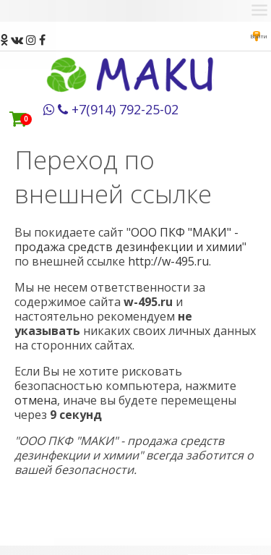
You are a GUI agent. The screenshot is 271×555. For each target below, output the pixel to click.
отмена (35, 400)
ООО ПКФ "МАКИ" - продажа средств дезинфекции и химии (128, 239)
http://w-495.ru (168, 261)
